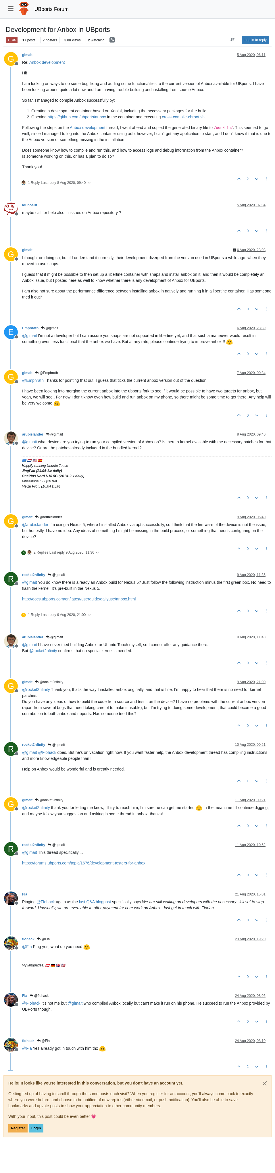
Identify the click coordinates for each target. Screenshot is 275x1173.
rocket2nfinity (33, 575)
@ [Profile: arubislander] (35, 524)
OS (11, 40)
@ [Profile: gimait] (29, 335)
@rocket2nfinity (49, 682)
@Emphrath (46, 373)
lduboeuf (29, 205)
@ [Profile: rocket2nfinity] (43, 650)
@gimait (49, 328)
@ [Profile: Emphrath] (33, 380)
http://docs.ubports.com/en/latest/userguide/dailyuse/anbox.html (79, 599)
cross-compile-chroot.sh (183, 117)
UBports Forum (51, 9)
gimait (27, 55)
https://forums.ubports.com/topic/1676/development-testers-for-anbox (83, 863)
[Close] (264, 1083)
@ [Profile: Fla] (27, 946)
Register (18, 1128)
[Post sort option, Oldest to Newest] (232, 40)
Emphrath (30, 328)
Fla (24, 894)
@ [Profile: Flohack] (47, 752)
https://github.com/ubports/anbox (77, 117)
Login (36, 1128)
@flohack (39, 996)
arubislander (32, 434)
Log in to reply (256, 40)
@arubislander (48, 517)
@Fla (43, 939)
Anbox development (47, 62)
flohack (28, 939)
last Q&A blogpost (95, 902)
